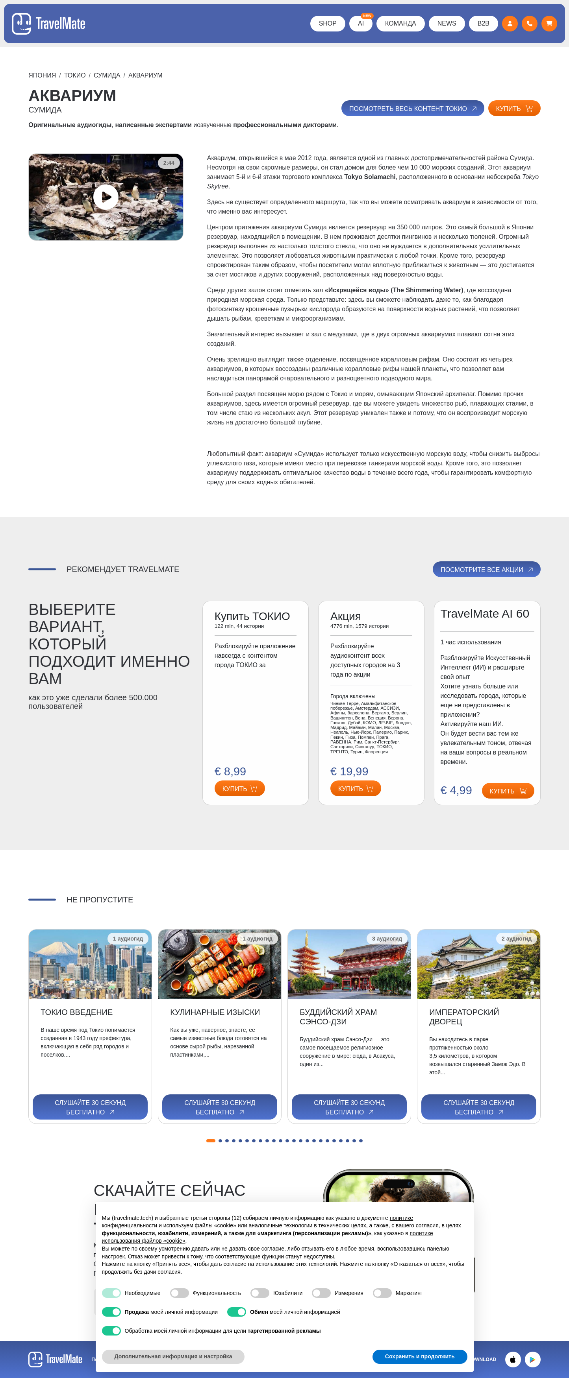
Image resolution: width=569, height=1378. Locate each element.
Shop (328, 23)
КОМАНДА (400, 23)
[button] (210, 1140)
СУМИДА (107, 75)
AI (365, 21)
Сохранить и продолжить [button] (420, 1356)
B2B (483, 23)
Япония (42, 75)
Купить (514, 108)
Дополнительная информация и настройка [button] (173, 1356)
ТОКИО (75, 75)
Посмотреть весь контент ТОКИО (413, 109)
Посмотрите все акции (487, 570)
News (446, 23)
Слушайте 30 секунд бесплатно (90, 1107)
